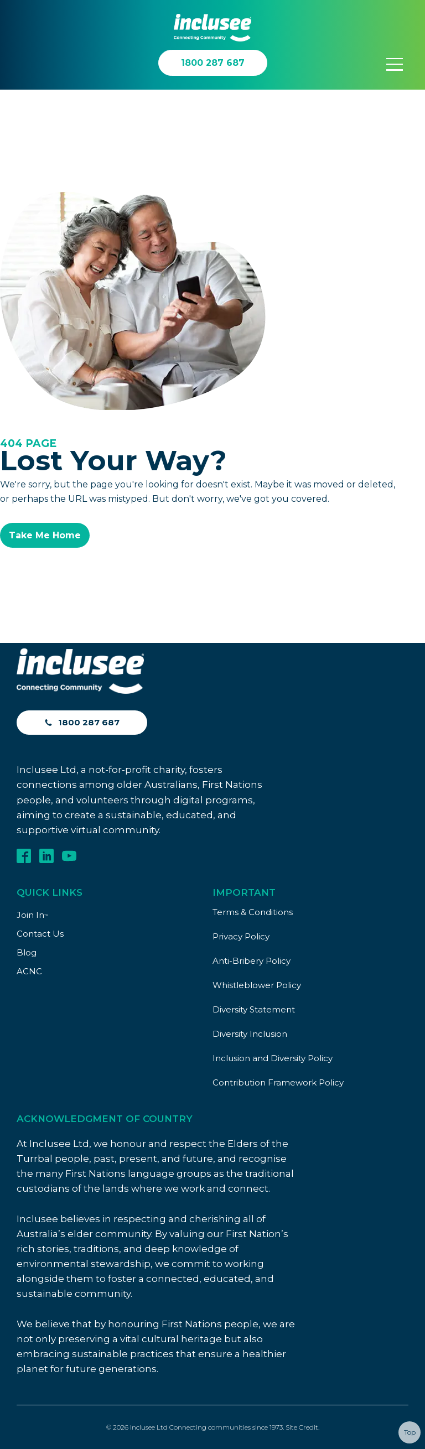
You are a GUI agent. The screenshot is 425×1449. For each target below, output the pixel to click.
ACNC (29, 971)
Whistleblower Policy (256, 985)
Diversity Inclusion (249, 1034)
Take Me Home (45, 535)
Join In (32, 915)
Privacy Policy (240, 936)
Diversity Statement (253, 1009)
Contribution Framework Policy (278, 1082)
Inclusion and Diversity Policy (272, 1058)
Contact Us (40, 933)
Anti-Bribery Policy (251, 960)
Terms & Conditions (252, 912)
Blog (27, 952)
